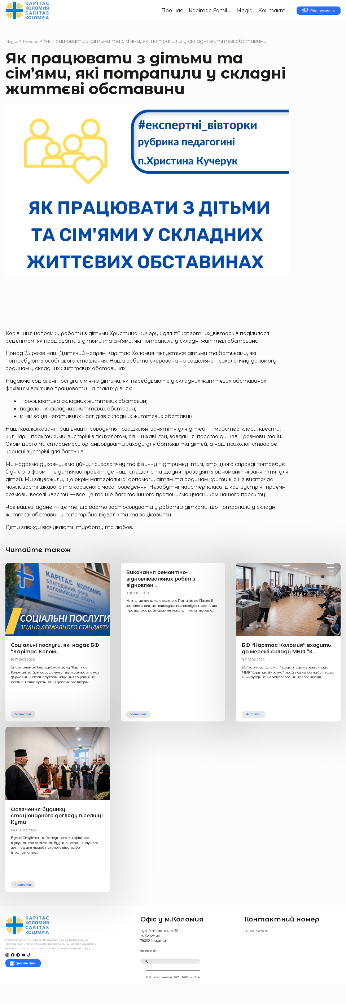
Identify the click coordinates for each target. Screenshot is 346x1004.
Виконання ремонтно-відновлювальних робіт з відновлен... (170, 585)
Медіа (227, 14)
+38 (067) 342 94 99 (259, 944)
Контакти (256, 14)
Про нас (155, 14)
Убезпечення (151, 964)
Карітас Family (192, 14)
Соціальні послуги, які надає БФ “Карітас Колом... (51, 658)
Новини (37, 48)
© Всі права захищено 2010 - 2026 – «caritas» (173, 997)
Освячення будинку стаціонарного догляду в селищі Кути (55, 828)
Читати (27, 724)
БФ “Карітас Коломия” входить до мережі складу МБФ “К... (283, 658)
